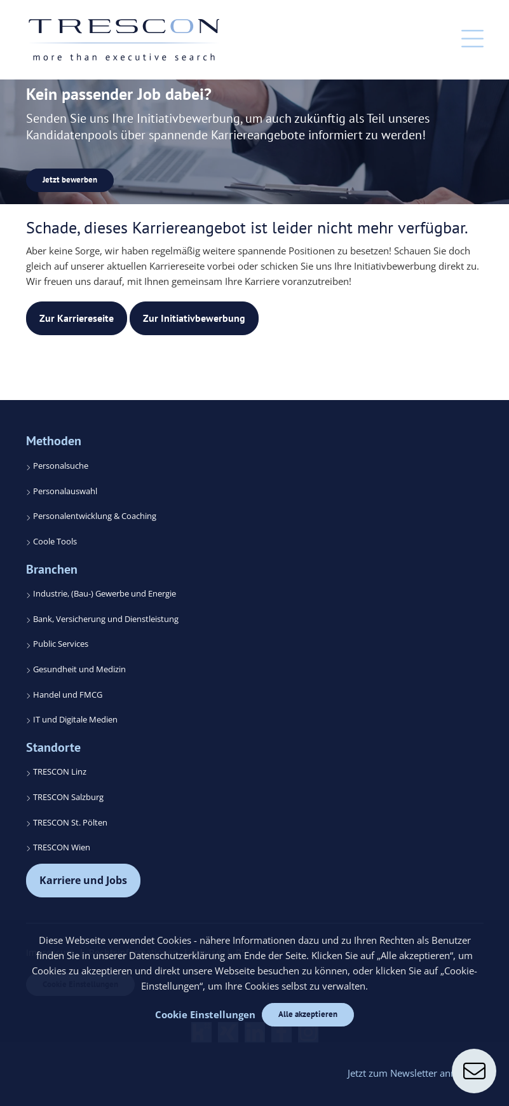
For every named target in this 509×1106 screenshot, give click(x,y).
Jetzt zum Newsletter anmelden (416, 1073)
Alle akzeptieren (307, 1014)
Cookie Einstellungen (205, 1014)
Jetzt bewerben (70, 179)
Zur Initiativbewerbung (194, 318)
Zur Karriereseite (76, 318)
